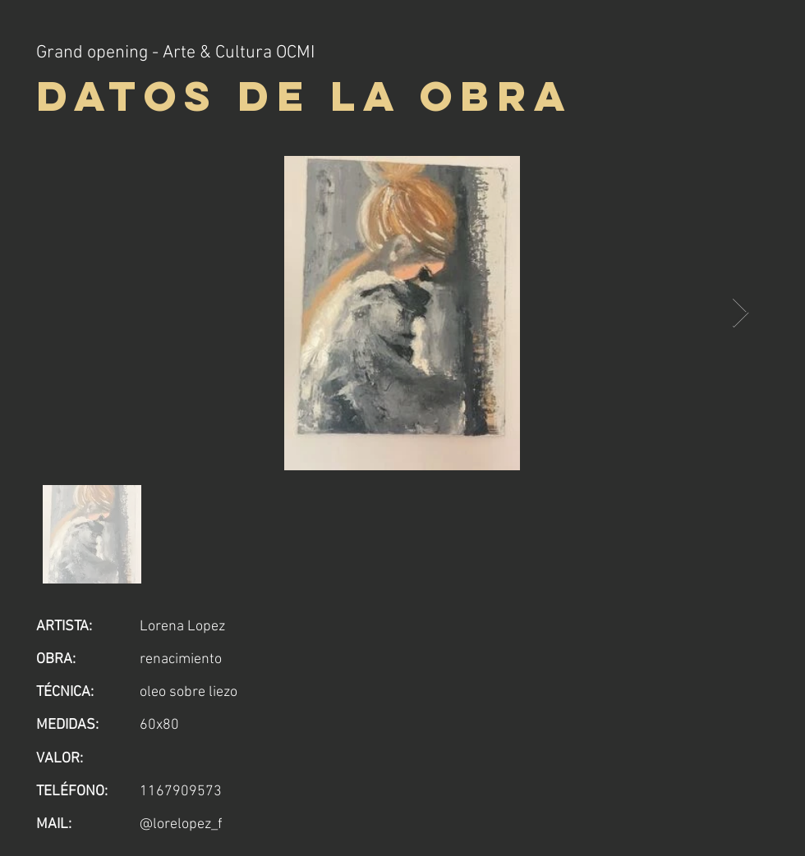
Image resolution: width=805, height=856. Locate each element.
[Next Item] (740, 313)
